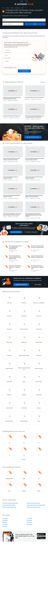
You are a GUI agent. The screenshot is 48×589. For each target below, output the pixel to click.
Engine (12, 7)
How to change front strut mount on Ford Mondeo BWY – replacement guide (15, 248)
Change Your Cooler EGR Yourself (33, 503)
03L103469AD (29, 525)
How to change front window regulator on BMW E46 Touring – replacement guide (15, 258)
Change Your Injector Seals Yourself (9, 507)
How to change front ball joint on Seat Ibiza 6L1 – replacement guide (15, 268)
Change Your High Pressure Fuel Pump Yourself (36, 505)
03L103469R (4, 519)
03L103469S (4, 525)
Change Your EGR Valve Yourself (8, 505)
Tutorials (7, 7)
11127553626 (29, 519)
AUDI (22, 7)
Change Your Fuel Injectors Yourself (33, 507)
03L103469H (29, 523)
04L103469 (4, 527)
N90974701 (4, 523)
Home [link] (3, 7)
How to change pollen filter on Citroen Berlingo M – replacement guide (37, 268)
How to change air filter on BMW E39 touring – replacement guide (37, 247)
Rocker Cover (17, 7)
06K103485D (29, 521)
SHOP (21, 1)
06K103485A (5, 521)
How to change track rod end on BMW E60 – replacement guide (37, 257)
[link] (6, 37)
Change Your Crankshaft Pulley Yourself (10, 503)
